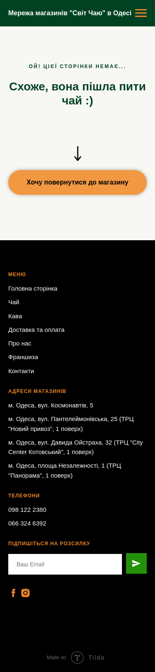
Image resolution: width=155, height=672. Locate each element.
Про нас (19, 343)
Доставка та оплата (36, 329)
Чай (13, 301)
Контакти (21, 370)
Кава (15, 315)
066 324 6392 (27, 523)
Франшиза (23, 356)
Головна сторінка (32, 288)
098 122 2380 (27, 509)
